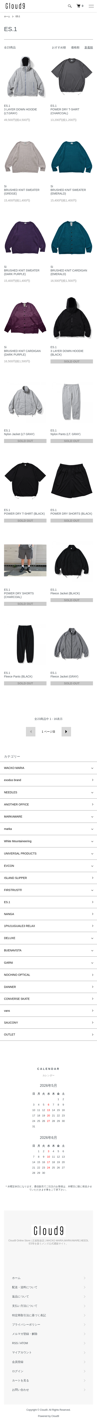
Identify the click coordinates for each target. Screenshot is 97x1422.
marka (8, 828)
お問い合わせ (20, 1389)
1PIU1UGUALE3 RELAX (19, 926)
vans (7, 1010)
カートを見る (20, 1380)
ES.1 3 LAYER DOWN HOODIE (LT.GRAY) (20, 109)
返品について (20, 1296)
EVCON (9, 865)
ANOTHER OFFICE (16, 804)
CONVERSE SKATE (17, 998)
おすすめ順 (59, 47)
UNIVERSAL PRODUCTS (20, 853)
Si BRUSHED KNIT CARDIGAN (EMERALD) (69, 270)
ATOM (24, 1343)
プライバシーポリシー (26, 1324)
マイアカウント (22, 1352)
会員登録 (17, 1361)
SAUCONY (11, 1022)
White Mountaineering (17, 841)
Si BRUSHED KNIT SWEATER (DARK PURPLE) (21, 270)
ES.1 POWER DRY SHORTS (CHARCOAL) (19, 593)
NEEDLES (10, 792)
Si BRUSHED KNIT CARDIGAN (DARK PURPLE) (22, 351)
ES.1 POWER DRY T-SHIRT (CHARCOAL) (65, 109)
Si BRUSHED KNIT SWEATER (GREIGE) (21, 190)
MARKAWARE (13, 816)
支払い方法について (24, 1305)
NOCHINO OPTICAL (17, 974)
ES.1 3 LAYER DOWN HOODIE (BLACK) (67, 351)
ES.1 (18, 16)
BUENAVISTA (13, 950)
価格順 (75, 47)
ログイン (17, 1371)
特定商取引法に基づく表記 (29, 1315)
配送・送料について (24, 1287)
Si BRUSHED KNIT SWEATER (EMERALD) (68, 190)
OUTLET (9, 1034)
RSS (15, 1343)
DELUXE (9, 938)
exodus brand (12, 780)
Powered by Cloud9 (48, 1416)
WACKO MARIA (14, 768)
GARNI (8, 962)
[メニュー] (91, 6)
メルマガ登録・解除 (24, 1333)
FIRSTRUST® (13, 890)
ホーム (7, 16)
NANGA (9, 914)
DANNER (10, 986)
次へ (66, 731)
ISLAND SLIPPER (15, 878)
